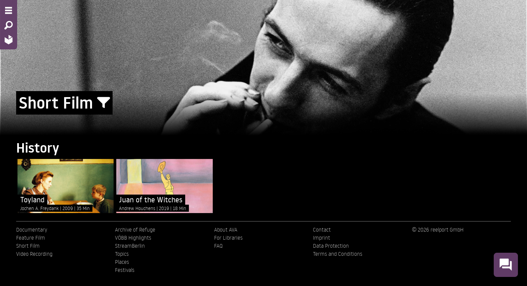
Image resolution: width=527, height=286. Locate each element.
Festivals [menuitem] (124, 270)
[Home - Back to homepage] (8, 39)
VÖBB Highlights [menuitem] (133, 237)
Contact (322, 229)
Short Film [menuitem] (28, 245)
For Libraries (228, 237)
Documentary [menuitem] (31, 229)
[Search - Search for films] (8, 25)
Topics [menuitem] (122, 253)
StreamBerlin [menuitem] (130, 245)
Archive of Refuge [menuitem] (135, 229)
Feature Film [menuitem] (30, 237)
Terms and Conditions (337, 253)
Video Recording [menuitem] (34, 253)
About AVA (225, 229)
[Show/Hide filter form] (103, 103)
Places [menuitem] (122, 261)
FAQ (218, 245)
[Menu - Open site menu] (8, 10)
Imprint (321, 237)
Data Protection (331, 245)
